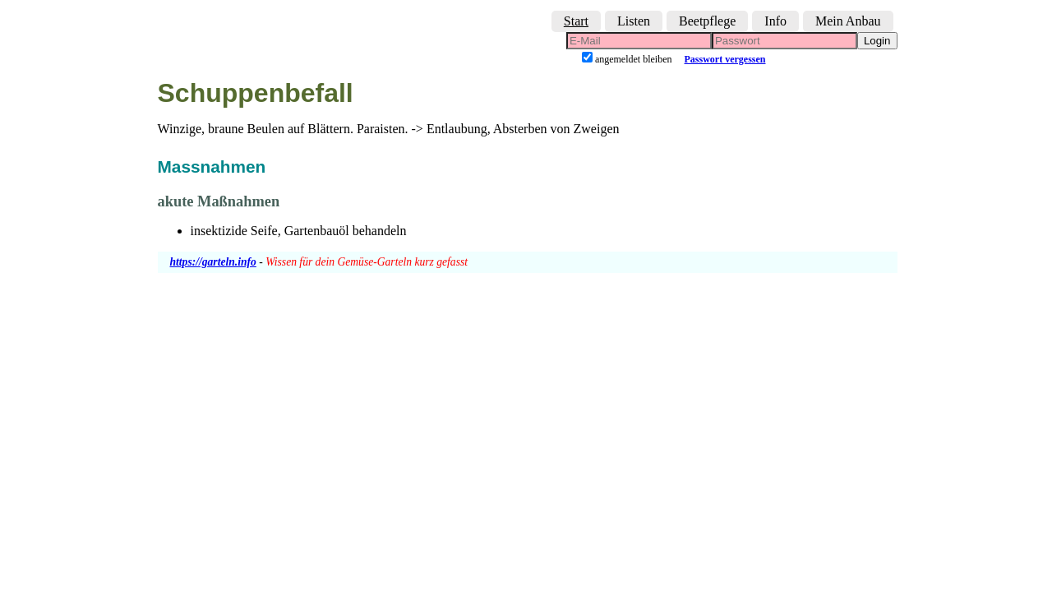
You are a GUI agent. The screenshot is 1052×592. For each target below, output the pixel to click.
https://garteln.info (213, 262)
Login (877, 41)
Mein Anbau (848, 21)
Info (775, 21)
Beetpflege (707, 21)
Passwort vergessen (725, 59)
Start (576, 21)
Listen (633, 21)
